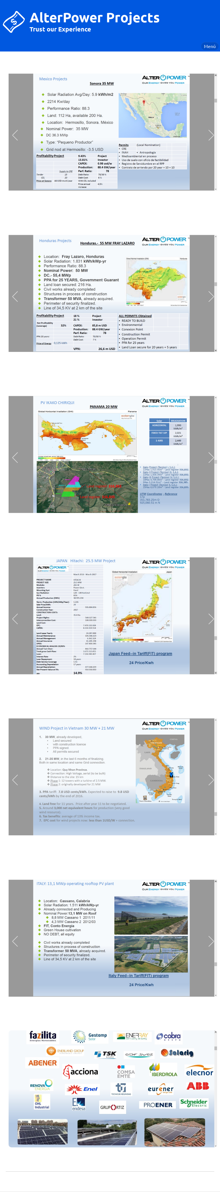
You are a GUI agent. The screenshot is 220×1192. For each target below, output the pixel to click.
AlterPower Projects (95, 16)
